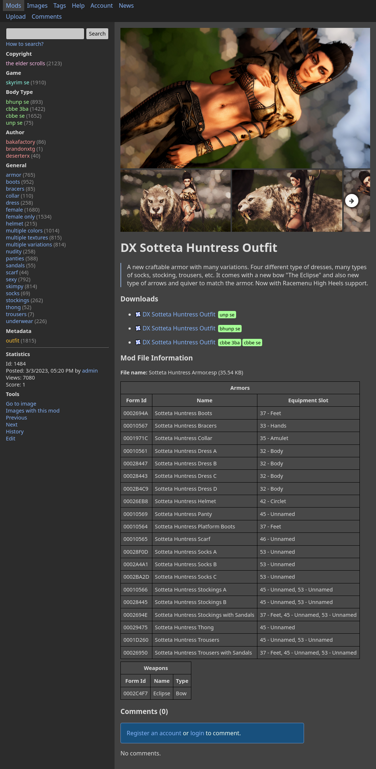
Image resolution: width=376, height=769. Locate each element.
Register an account (154, 733)
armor (20, 174)
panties (22, 258)
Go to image (21, 403)
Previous (16, 417)
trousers (20, 314)
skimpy (21, 286)
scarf (17, 272)
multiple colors (32, 230)
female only (28, 216)
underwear (26, 321)
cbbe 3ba (25, 108)
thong (18, 307)
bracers (20, 188)
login (197, 733)
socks (18, 293)
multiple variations (36, 244)
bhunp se (24, 101)
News (126, 5)
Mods (13, 5)
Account (102, 5)
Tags (60, 5)
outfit (21, 340)
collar (19, 195)
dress (19, 202)
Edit (10, 438)
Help (78, 5)
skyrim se (26, 82)
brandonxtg (24, 148)
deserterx (23, 155)
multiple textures (34, 237)
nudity (20, 251)
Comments (47, 16)
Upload (16, 16)
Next (12, 424)
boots (19, 181)
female (23, 209)
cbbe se (23, 115)
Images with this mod (32, 410)
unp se (19, 122)
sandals (20, 265)
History (15, 431)
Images (37, 5)
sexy (18, 279)
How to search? (25, 43)
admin (90, 370)
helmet (21, 223)
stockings (24, 300)
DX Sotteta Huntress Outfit (186, 314)
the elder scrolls (34, 63)
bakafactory (26, 141)
